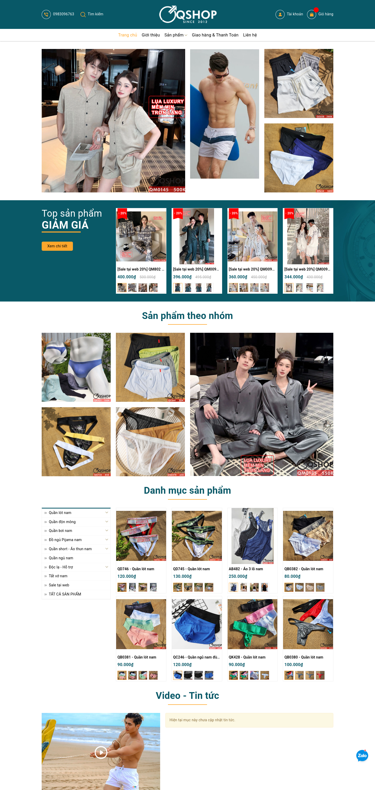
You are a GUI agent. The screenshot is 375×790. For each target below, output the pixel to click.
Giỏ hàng (320, 14)
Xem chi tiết (57, 246)
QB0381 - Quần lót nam (136, 657)
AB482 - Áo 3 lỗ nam (246, 569)
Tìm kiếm (91, 14)
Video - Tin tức (187, 695)
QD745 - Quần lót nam (191, 569)
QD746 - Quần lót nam (135, 569)
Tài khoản (289, 14)
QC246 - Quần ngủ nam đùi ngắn (200, 657)
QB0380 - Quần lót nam (303, 657)
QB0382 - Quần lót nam (303, 569)
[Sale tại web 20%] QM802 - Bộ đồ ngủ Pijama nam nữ (162, 269)
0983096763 (58, 14)
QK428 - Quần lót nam (247, 657)
